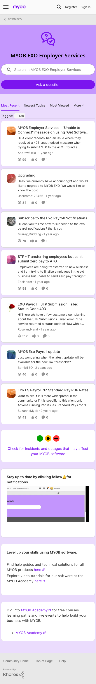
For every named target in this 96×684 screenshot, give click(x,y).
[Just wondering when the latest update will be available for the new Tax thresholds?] (53, 359)
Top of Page (44, 661)
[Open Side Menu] (6, 7)
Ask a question (48, 84)
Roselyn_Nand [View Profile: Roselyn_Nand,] (28, 329)
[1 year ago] (45, 152)
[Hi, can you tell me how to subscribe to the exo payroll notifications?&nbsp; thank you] (53, 226)
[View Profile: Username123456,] (11, 178)
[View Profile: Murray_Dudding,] (11, 221)
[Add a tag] (19, 115)
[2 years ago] (43, 367)
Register (71, 7)
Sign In (86, 7)
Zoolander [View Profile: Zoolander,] (25, 282)
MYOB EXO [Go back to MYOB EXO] (12, 19)
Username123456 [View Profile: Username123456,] (30, 195)
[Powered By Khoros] (48, 674)
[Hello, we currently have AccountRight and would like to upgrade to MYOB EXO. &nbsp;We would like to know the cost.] (53, 185)
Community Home (16, 661)
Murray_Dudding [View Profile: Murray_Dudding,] (29, 234)
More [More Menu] (78, 105)
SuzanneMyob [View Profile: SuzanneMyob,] (28, 410)
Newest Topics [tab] (34, 105)
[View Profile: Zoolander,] (11, 259)
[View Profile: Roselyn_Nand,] (11, 307)
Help (62, 661)
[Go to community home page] (19, 7)
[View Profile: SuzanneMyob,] (11, 393)
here (37, 569)
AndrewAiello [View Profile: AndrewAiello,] (27, 153)
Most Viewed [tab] (59, 105)
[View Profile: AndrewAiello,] (11, 131)
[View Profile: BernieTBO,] (11, 354)
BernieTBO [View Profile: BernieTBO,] (25, 367)
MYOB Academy (34, 610)
